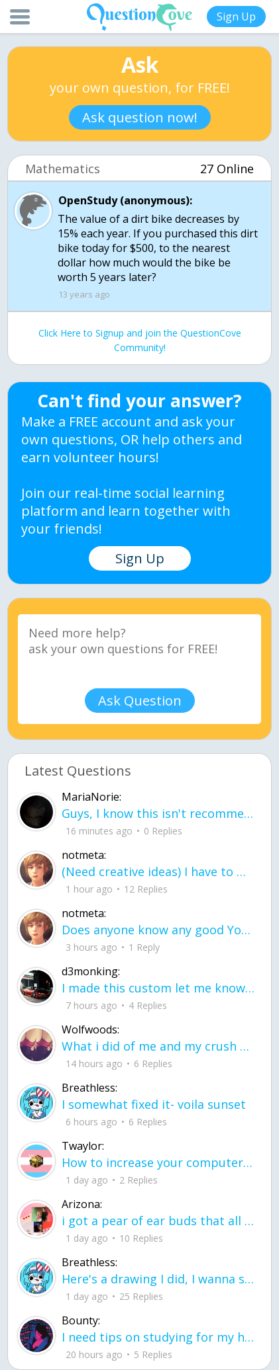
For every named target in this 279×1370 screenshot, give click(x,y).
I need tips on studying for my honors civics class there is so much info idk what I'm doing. (158, 1337)
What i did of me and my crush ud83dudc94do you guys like (158, 1046)
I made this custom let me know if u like (158, 988)
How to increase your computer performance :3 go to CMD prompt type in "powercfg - (158, 1162)
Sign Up (236, 16)
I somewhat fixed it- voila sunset (154, 1104)
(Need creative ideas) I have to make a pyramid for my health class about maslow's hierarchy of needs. (158, 871)
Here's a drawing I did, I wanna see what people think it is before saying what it (158, 1279)
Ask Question (140, 700)
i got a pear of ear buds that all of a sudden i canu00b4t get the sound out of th (158, 1221)
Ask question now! (139, 117)
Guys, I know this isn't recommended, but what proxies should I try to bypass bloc (158, 813)
